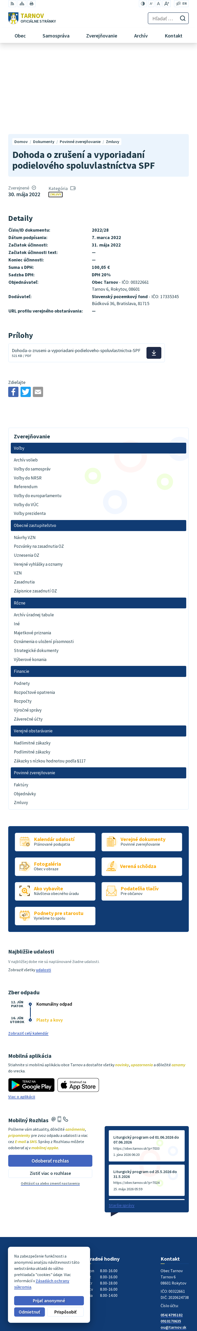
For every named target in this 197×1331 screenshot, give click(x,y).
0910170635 (171, 1238)
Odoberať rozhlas (50, 1077)
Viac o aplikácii (21, 1013)
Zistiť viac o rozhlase (50, 1090)
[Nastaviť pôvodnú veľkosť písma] (158, 3)
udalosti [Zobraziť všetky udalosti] (43, 886)
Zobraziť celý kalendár (28, 950)
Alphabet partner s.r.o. (75, 1274)
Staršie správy (121, 1122)
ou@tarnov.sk (173, 1244)
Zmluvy (55, 112)
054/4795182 (172, 1232)
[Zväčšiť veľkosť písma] (166, 3)
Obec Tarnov (48, 1278)
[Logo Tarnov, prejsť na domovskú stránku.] (32, 18)
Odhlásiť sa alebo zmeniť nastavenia (50, 1100)
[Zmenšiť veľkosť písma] (151, 3)
